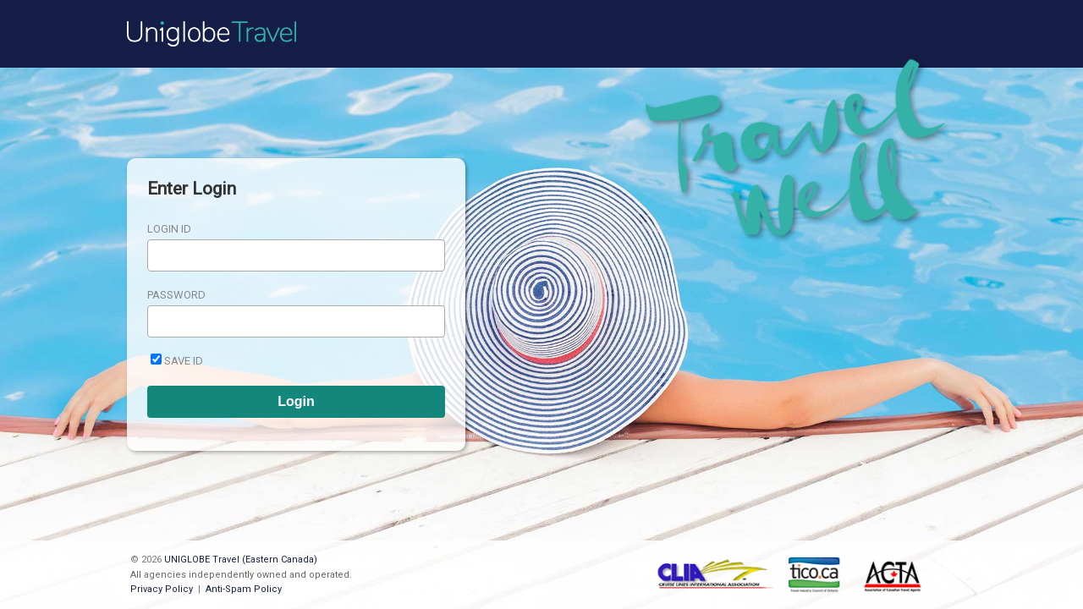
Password (176, 294)
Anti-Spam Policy (244, 589)
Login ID (169, 228)
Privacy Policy (161, 589)
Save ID (183, 360)
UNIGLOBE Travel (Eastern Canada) (240, 559)
